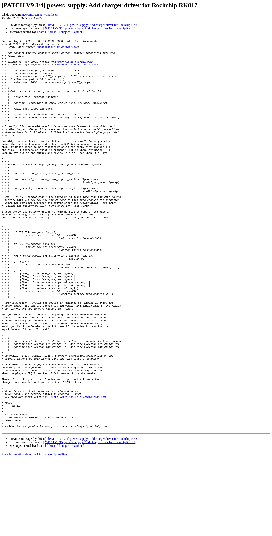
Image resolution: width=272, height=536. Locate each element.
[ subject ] (65, 32)
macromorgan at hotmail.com (39, 14)
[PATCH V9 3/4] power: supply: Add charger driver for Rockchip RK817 (94, 24)
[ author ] (78, 32)
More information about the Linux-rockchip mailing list (37, 532)
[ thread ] (52, 32)
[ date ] (41, 32)
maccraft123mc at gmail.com (76, 70)
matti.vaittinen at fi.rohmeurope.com (78, 468)
